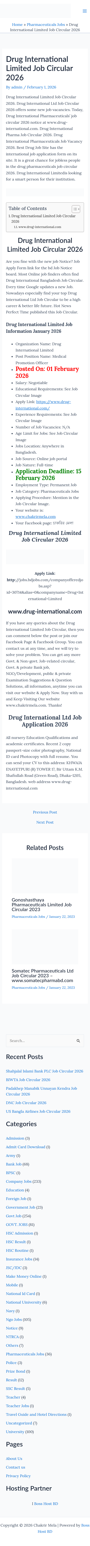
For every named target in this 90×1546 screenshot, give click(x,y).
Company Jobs (19, 1181)
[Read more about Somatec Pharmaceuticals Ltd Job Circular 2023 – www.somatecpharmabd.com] (45, 946)
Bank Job (14, 1164)
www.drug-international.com (39, 227)
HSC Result (16, 1241)
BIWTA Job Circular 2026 (28, 1079)
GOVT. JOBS (17, 1224)
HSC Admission (19, 1233)
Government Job (20, 1207)
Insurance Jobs (19, 1259)
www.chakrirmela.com (36, 516)
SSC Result (15, 1388)
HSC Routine (17, 1250)
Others (12, 1345)
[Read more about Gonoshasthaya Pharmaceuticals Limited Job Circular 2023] (45, 875)
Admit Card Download (25, 1146)
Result (11, 1379)
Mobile (12, 1284)
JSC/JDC (14, 1267)
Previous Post (45, 812)
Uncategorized (19, 1423)
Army (11, 1155)
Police (11, 1362)
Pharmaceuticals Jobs (46, 24)
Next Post (45, 822)
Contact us (15, 1467)
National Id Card (20, 1293)
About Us (14, 1458)
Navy (10, 1310)
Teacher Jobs (17, 1405)
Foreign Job (16, 1198)
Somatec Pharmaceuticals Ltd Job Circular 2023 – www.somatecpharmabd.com (43, 975)
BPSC (11, 1172)
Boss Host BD (46, 1503)
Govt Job (14, 1215)
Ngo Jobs (14, 1319)
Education (15, 1190)
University (15, 1431)
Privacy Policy (18, 1475)
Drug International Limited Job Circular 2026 (43, 219)
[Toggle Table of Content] (73, 209)
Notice (12, 1328)
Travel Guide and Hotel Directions (36, 1414)
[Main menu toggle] (84, 11)
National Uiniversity (24, 1302)
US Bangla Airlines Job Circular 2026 (38, 1111)
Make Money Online (24, 1276)
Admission (15, 1138)
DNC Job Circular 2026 (26, 1102)
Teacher (13, 1397)
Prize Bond (15, 1371)
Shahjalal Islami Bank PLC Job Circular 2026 (44, 1071)
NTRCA (12, 1336)
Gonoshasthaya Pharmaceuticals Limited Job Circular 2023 (42, 904)
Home (17, 24)
